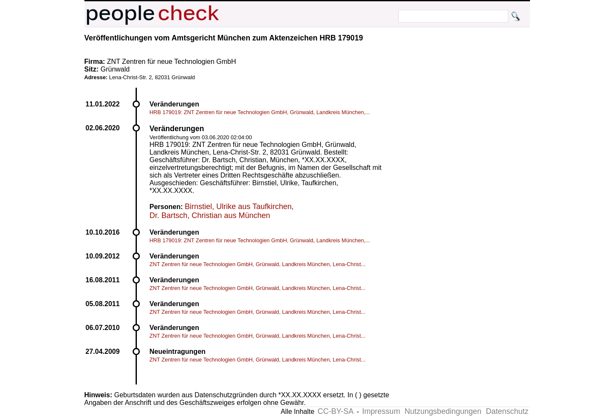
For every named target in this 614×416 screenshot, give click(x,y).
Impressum (381, 411)
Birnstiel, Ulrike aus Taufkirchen (238, 206)
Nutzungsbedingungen (443, 411)
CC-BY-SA (335, 411)
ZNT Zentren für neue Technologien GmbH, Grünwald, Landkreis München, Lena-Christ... (258, 264)
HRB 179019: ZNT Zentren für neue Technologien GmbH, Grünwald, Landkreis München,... (260, 112)
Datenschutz (507, 411)
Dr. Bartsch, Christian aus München (210, 215)
